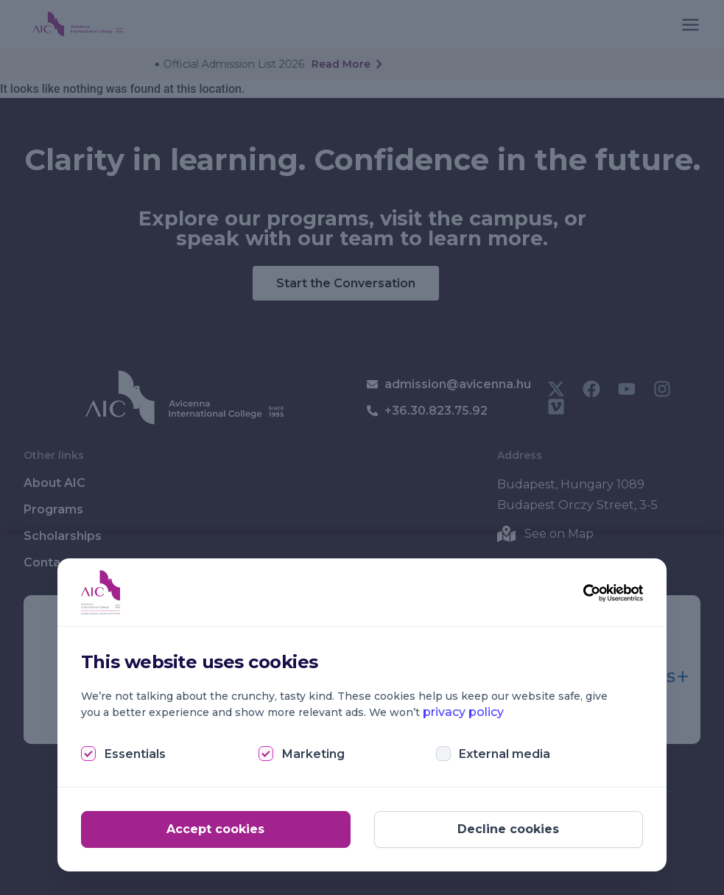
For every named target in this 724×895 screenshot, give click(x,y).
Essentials (135, 754)
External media (504, 754)
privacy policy (463, 712)
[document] (362, 447)
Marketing (313, 754)
